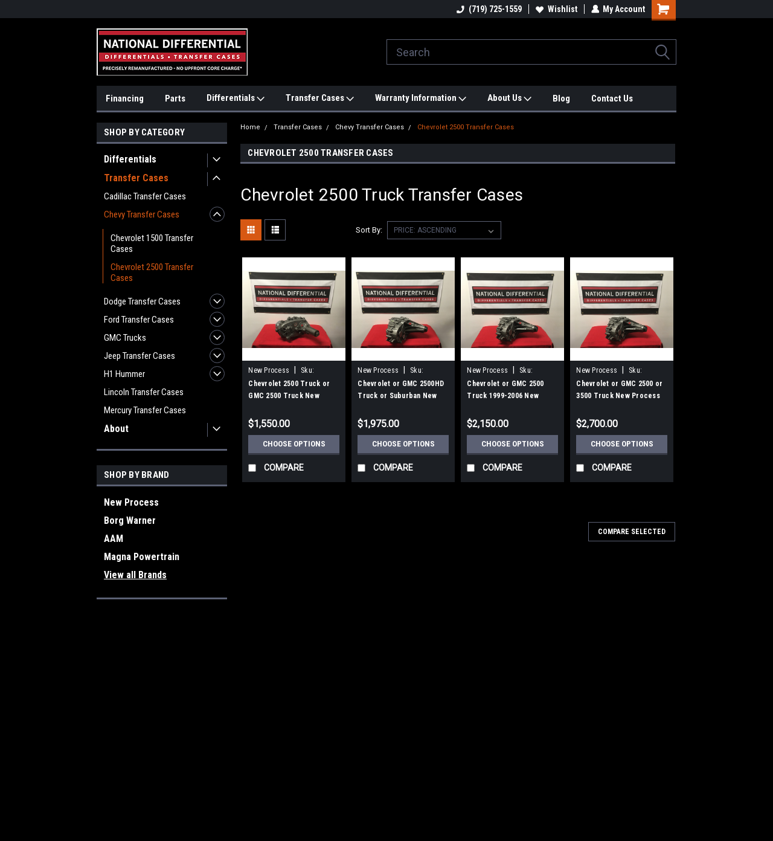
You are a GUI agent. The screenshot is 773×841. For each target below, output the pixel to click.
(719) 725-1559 (488, 9)
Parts (175, 98)
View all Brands (135, 575)
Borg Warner (130, 520)
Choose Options (294, 444)
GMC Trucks (125, 337)
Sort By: (369, 229)
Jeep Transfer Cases (139, 355)
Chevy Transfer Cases (141, 214)
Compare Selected (632, 531)
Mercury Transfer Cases (145, 410)
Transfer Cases (320, 98)
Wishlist (556, 9)
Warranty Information (420, 98)
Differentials (236, 98)
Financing (125, 98)
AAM (113, 538)
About (116, 428)
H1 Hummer (124, 374)
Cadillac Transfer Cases (145, 196)
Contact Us (612, 98)
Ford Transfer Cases (139, 319)
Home (250, 127)
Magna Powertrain (141, 556)
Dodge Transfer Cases (142, 301)
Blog (561, 98)
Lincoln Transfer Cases (144, 392)
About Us (509, 98)
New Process (131, 502)
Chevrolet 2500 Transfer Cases (152, 272)
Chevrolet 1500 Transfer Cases (152, 243)
